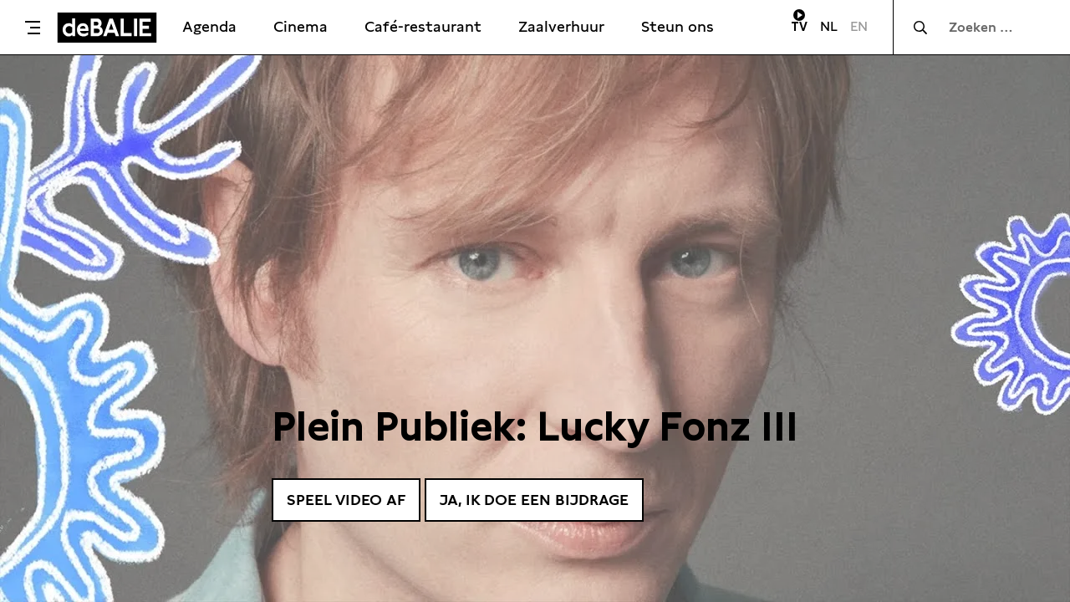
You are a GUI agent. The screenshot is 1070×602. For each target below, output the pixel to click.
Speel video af (346, 499)
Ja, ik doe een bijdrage (534, 499)
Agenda (209, 26)
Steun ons (677, 26)
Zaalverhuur (561, 26)
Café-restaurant (423, 26)
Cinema (300, 26)
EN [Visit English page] (859, 26)
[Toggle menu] (32, 27)
